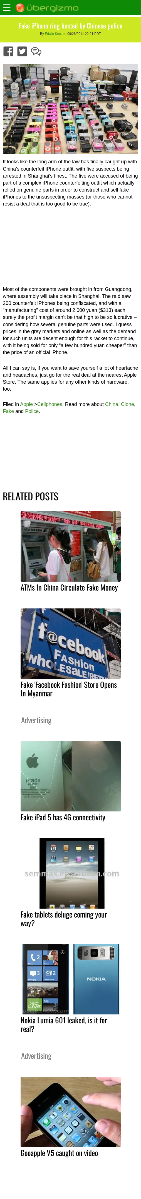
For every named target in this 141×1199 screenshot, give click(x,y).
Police (32, 411)
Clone (127, 404)
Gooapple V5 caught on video (59, 1152)
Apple (26, 404)
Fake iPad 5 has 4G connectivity (63, 817)
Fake (8, 411)
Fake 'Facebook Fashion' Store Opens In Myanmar (69, 689)
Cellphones (49, 404)
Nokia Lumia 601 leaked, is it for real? (64, 1024)
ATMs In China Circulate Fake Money (69, 587)
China (111, 404)
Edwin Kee (53, 34)
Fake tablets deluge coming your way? (64, 918)
